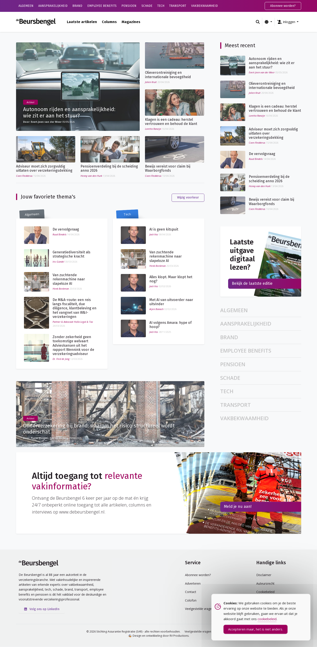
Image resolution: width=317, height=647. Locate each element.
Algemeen (25, 6)
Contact (190, 592)
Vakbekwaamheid (204, 6)
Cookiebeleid (265, 592)
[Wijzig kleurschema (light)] (268, 22)
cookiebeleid (267, 622)
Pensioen (128, 6)
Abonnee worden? (283, 6)
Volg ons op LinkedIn (41, 609)
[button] (288, 22)
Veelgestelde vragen (198, 632)
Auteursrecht (265, 584)
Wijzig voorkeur (188, 198)
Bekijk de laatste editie (252, 283)
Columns (109, 22)
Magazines (131, 22)
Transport (177, 6)
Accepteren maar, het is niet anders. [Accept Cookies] (255, 632)
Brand (77, 6)
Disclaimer (263, 575)
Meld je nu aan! (237, 507)
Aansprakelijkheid (53, 6)
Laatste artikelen (82, 22)
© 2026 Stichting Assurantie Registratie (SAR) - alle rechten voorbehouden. (133, 632)
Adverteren (193, 584)
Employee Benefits (102, 6)
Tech (160, 6)
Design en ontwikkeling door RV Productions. (158, 636)
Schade (146, 6)
